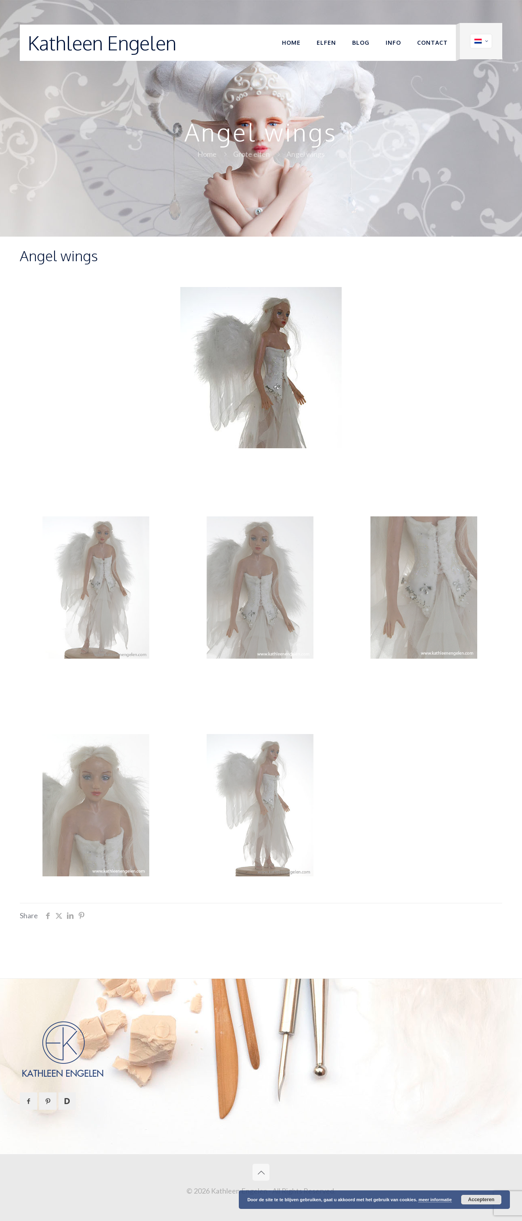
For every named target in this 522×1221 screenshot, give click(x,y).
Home (207, 154)
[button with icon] (28, 1101)
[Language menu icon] (481, 41)
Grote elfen (251, 154)
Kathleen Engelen (102, 43)
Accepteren (481, 1199)
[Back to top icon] (261, 1172)
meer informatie (435, 1199)
